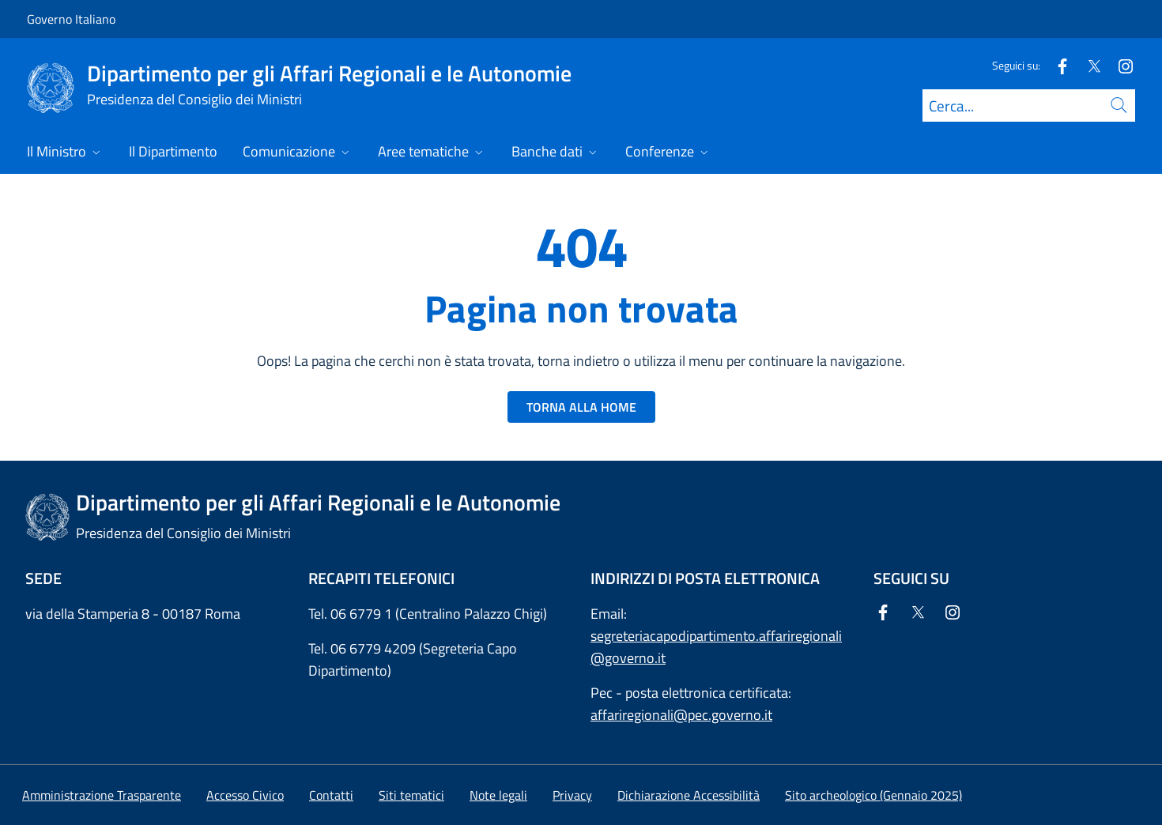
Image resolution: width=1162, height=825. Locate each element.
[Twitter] (1088, 65)
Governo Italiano (71, 18)
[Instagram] (1119, 65)
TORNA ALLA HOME (581, 406)
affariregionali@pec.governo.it (681, 714)
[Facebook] (1056, 65)
